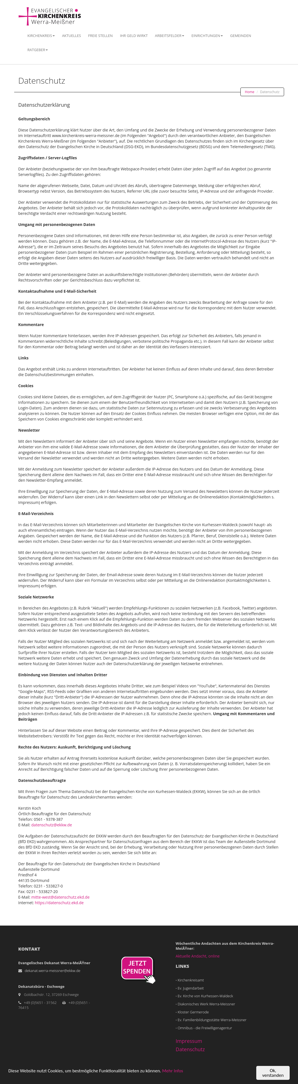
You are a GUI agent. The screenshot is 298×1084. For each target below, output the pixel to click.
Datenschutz (190, 1049)
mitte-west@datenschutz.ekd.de (60, 897)
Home (249, 91)
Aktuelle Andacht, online (198, 956)
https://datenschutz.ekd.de (59, 902)
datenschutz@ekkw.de (51, 824)
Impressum (189, 1041)
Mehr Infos (172, 1071)
